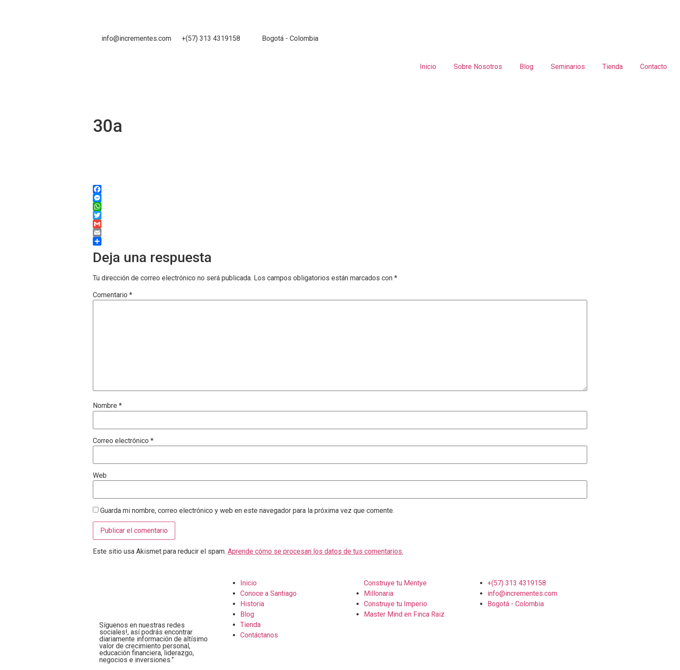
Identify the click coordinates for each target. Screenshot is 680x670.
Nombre (107, 405)
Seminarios (568, 66)
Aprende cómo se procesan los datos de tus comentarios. (315, 551)
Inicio (428, 66)
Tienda (612, 66)
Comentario (112, 295)
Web (100, 475)
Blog (526, 66)
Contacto (653, 66)
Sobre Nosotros (478, 66)
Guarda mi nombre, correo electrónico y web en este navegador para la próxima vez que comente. (247, 510)
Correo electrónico (123, 440)
